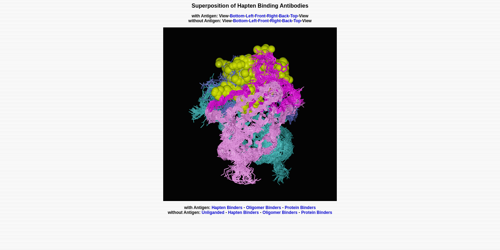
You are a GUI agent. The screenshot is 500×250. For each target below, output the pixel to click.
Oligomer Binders (263, 207)
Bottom (237, 16)
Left (249, 16)
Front (260, 16)
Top (294, 16)
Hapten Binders (227, 207)
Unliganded (214, 212)
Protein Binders (300, 207)
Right (272, 16)
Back (284, 16)
